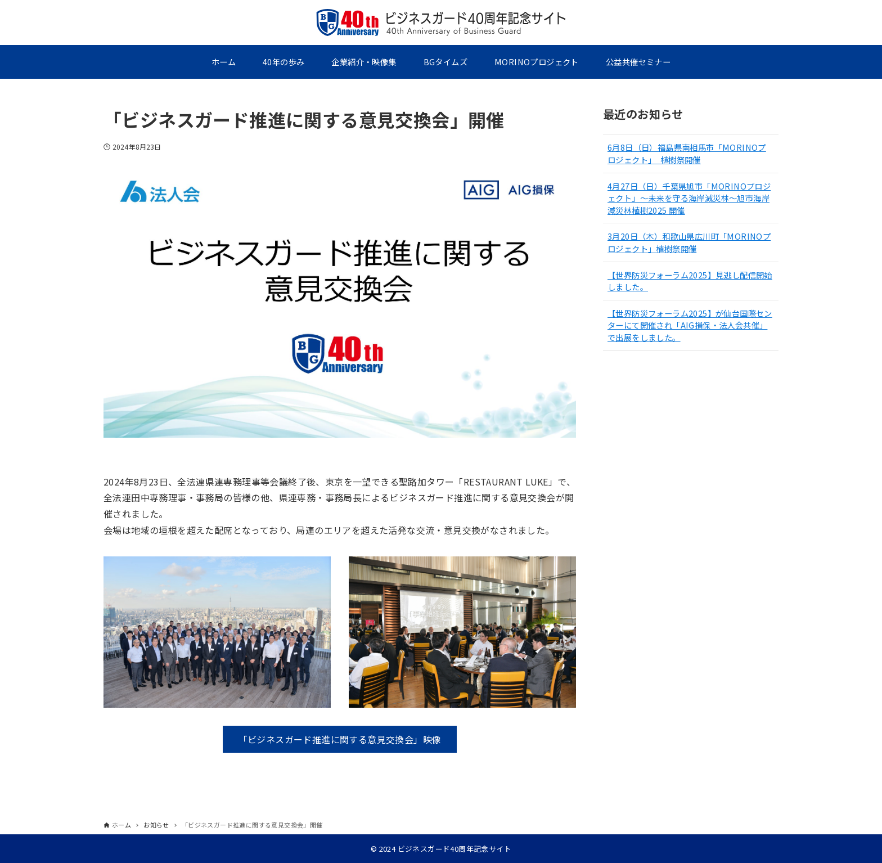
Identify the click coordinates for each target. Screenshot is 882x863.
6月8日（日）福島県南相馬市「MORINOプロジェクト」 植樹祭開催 (687, 153)
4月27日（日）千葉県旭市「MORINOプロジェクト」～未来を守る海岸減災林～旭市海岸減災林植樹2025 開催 (689, 198)
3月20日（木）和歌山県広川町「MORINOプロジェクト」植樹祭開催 (689, 242)
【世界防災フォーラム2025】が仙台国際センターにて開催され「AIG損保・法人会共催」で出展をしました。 (690, 325)
